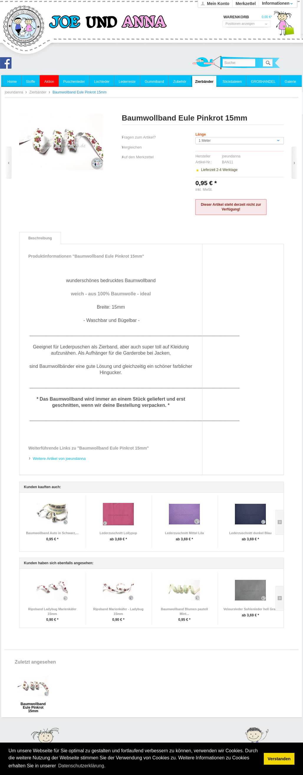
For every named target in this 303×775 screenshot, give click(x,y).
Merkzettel (246, 3)
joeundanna (24, 26)
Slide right (280, 522)
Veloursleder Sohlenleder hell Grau (250, 609)
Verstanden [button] (279, 758)
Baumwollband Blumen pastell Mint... (184, 611)
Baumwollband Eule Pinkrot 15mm (33, 706)
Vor (294, 163)
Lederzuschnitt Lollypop (118, 533)
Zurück (8, 163)
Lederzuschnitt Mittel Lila (184, 533)
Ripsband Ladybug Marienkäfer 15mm (52, 611)
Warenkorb (284, 25)
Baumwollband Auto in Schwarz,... (52, 533)
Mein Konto (218, 3)
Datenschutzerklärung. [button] (81, 765)
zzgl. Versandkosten (229, 189)
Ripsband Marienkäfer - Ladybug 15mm (118, 611)
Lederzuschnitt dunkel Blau (250, 533)
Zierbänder (38, 92)
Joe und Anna (7, 64)
